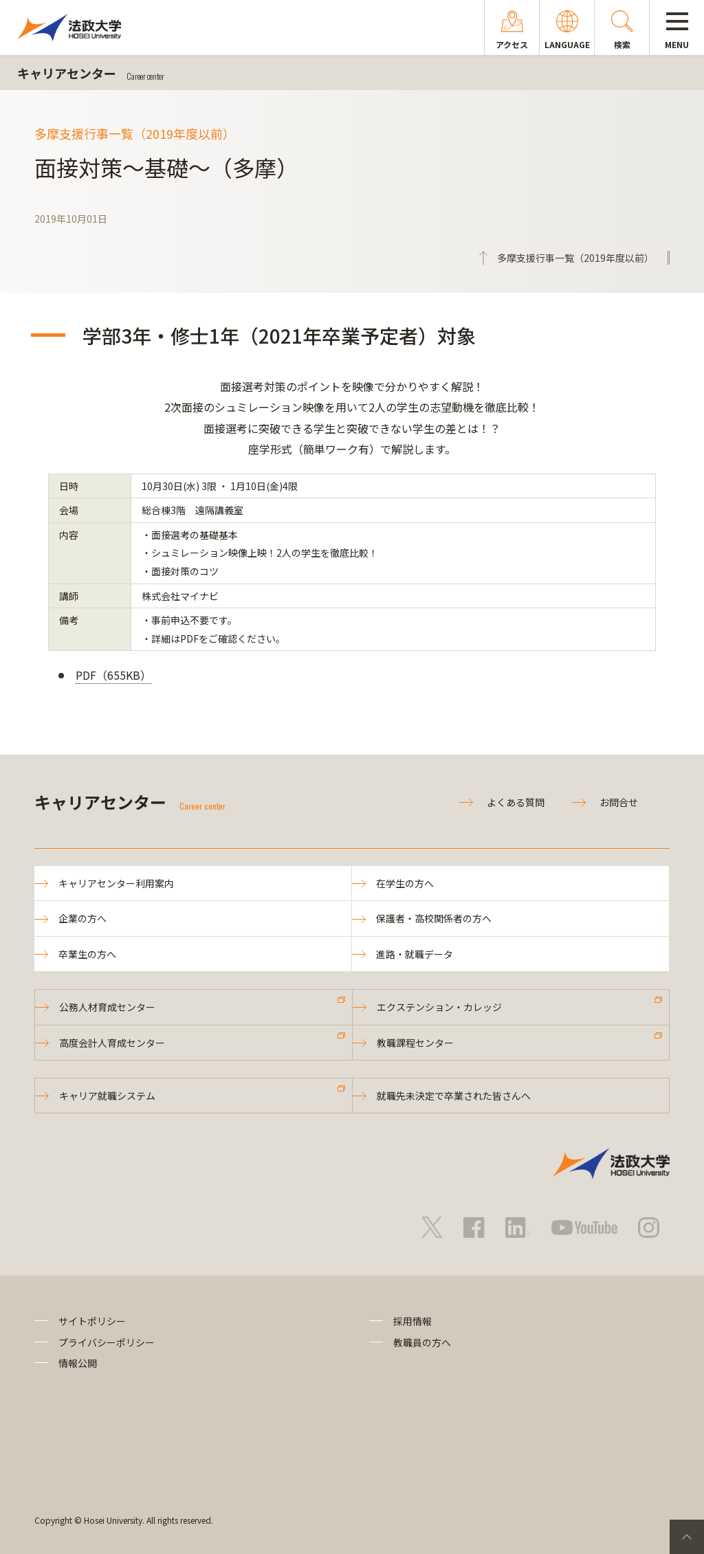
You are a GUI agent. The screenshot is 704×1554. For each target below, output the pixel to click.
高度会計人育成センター (112, 1043)
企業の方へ (82, 918)
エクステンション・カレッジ (439, 1007)
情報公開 (77, 1363)
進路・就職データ (414, 954)
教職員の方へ (422, 1342)
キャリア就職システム (107, 1095)
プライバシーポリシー (106, 1342)
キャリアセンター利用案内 (116, 883)
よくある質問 (515, 802)
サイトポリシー (92, 1321)
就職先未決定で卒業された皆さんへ (454, 1095)
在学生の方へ (405, 883)
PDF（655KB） (113, 675)
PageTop (687, 1537)
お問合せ (619, 802)
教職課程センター (415, 1043)
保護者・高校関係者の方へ (434, 918)
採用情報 (412, 1321)
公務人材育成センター (107, 1007)
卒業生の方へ (87, 954)
